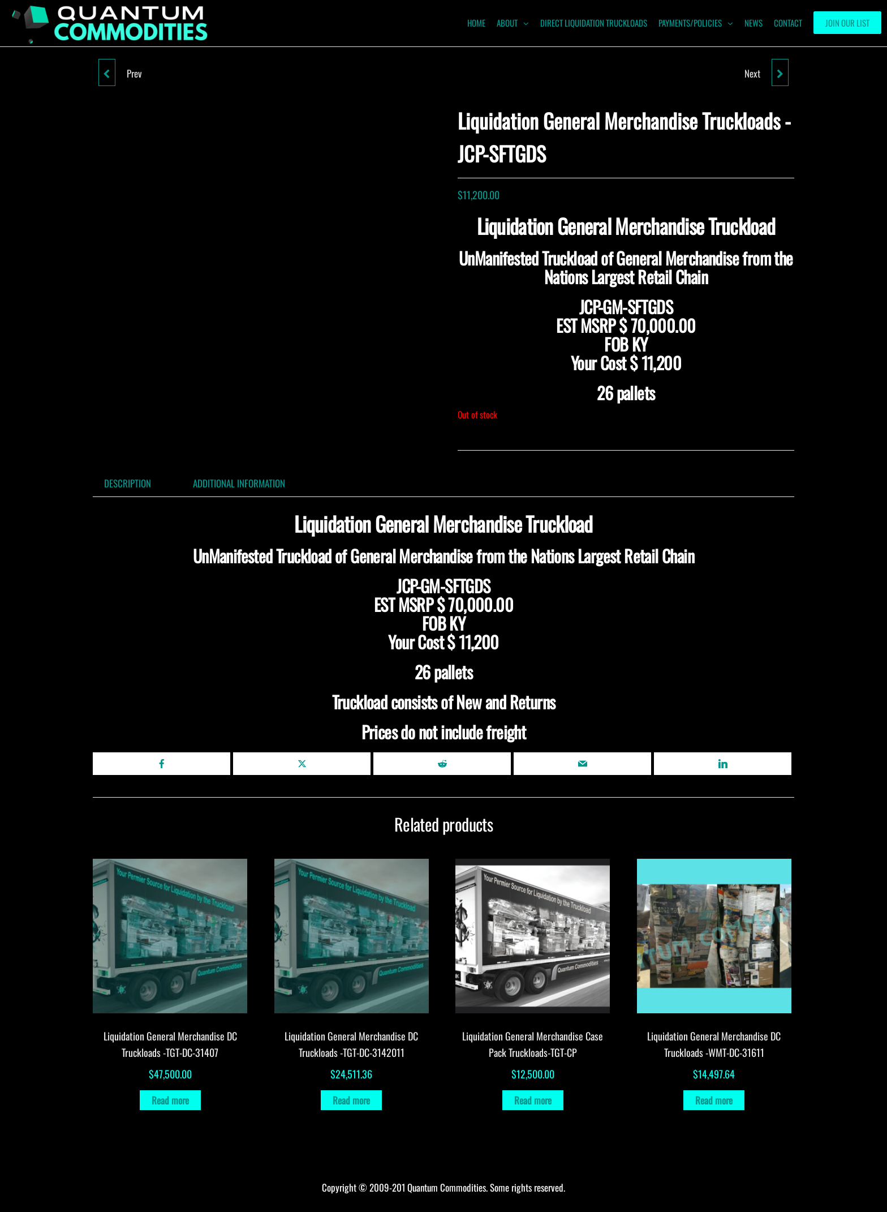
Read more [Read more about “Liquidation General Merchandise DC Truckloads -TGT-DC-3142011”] (351, 1100)
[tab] (136, 483)
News (753, 22)
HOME (476, 22)
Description (127, 483)
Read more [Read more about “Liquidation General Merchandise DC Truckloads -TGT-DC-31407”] (170, 1100)
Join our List (847, 22)
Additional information (239, 483)
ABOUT (507, 22)
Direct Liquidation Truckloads (593, 22)
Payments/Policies (690, 22)
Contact (788, 22)
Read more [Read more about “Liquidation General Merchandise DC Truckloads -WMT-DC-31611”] (714, 1100)
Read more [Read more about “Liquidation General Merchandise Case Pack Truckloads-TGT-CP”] (533, 1100)
